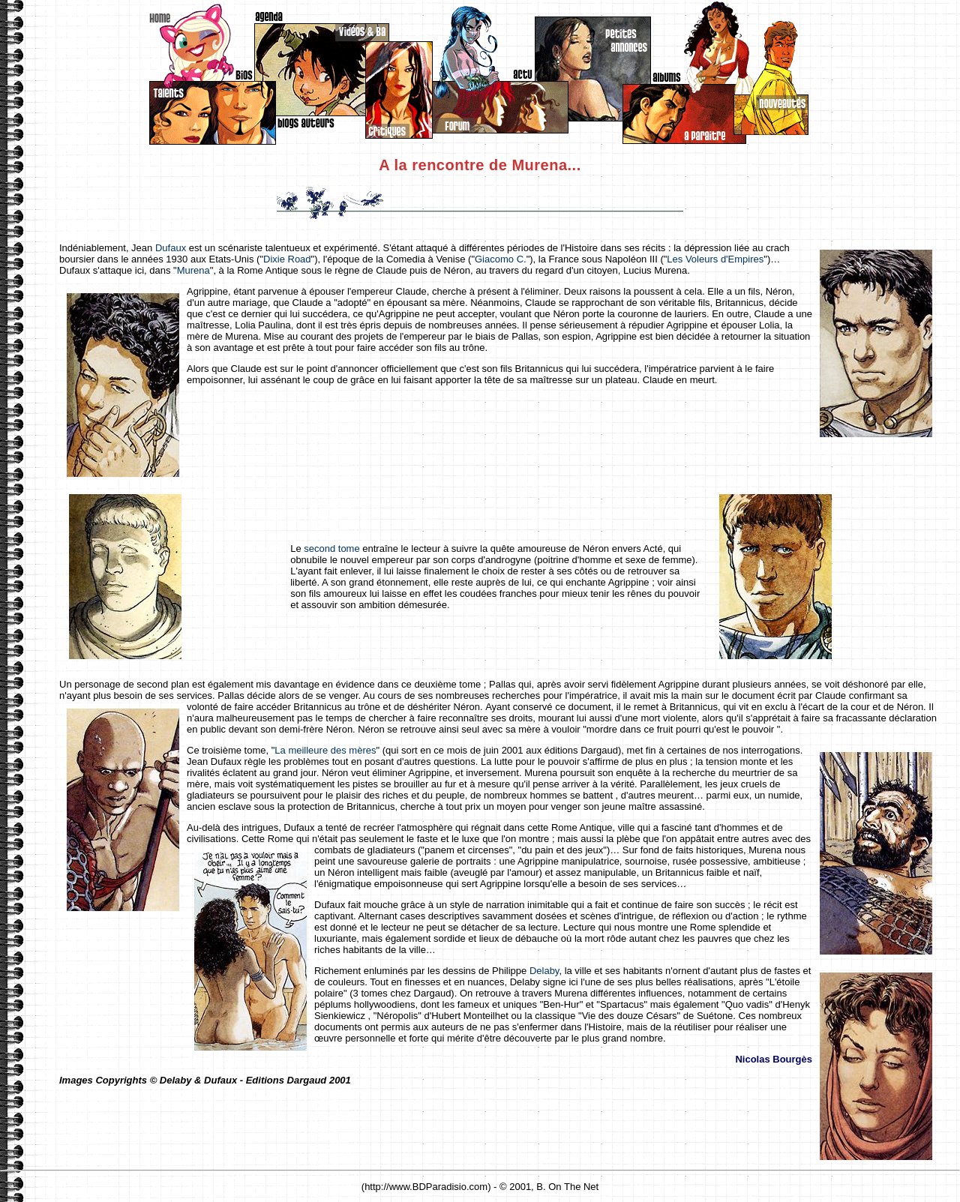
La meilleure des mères (325, 750)
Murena (193, 270)
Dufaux (170, 247)
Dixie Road (287, 259)
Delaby (545, 970)
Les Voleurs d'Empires (715, 259)
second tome (331, 548)
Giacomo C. (500, 259)
